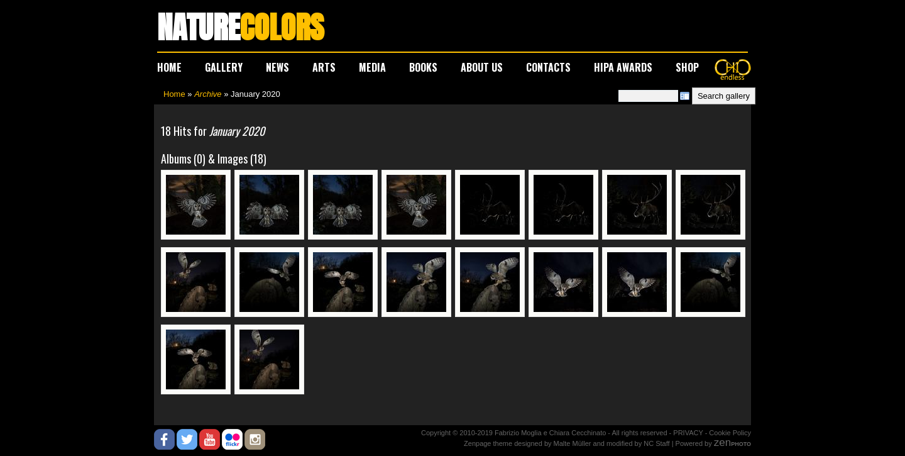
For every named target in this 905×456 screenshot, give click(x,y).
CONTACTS (548, 67)
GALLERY (224, 67)
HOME (169, 67)
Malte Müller (572, 443)
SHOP (687, 67)
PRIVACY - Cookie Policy (712, 433)
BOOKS (423, 67)
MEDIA (372, 67)
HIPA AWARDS (623, 67)
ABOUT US (482, 67)
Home (174, 94)
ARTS (324, 67)
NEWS (277, 67)
